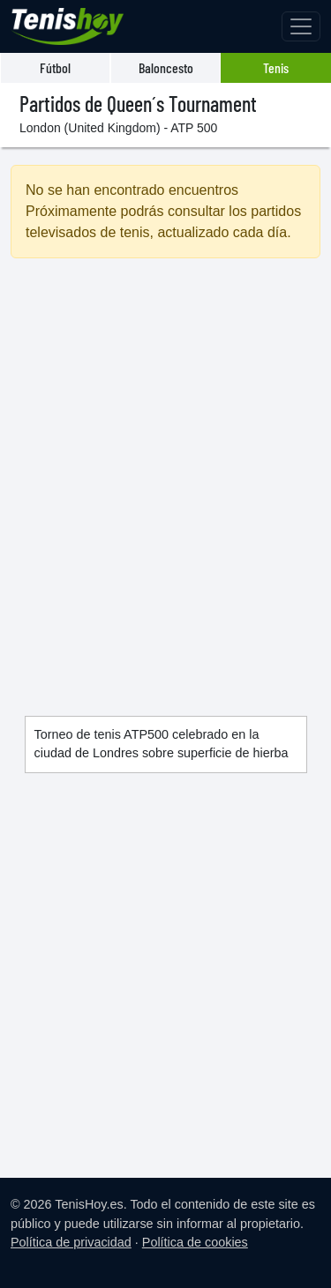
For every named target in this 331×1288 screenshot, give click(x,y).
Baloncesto (166, 67)
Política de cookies (195, 1242)
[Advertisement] (165, 466)
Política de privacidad (71, 1242)
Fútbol (55, 67)
